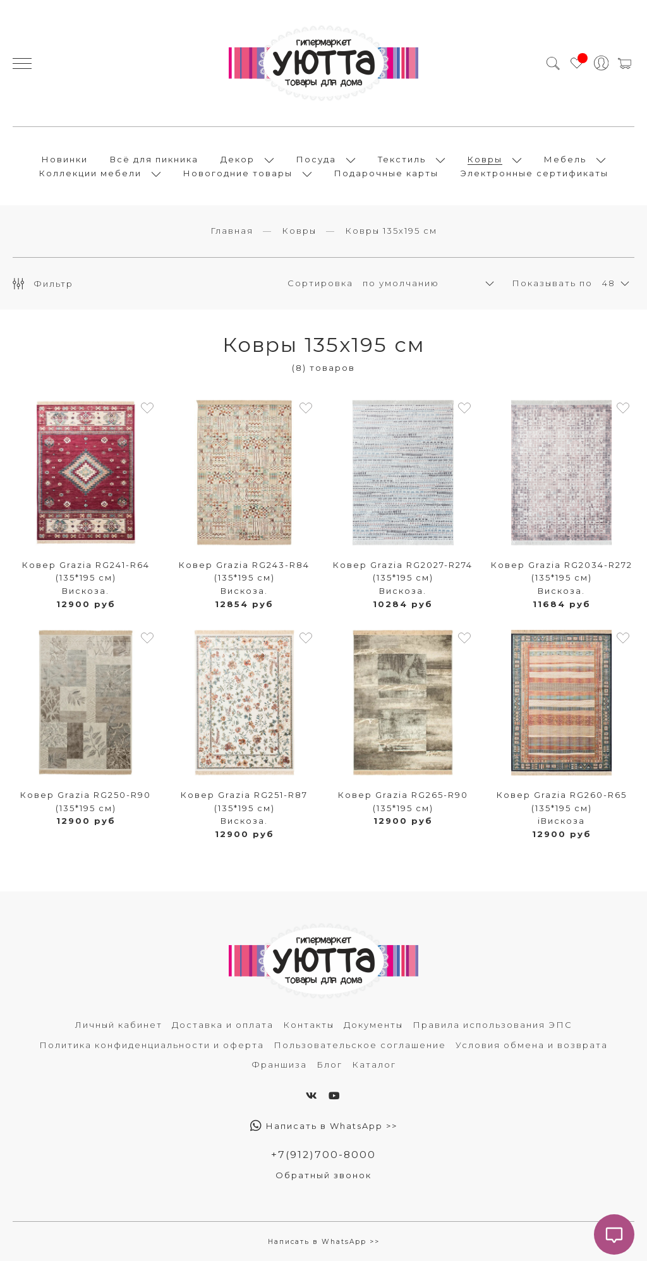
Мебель (565, 159)
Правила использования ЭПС (492, 1025)
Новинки (65, 159)
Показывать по (552, 283)
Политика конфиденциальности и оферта (151, 1045)
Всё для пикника (154, 159)
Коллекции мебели (90, 173)
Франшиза (279, 1064)
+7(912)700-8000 (323, 1155)
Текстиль (402, 159)
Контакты (308, 1025)
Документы (373, 1025)
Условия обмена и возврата (532, 1045)
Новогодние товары (238, 173)
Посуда (316, 159)
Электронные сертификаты (534, 173)
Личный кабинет (118, 1025)
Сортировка (320, 283)
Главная (231, 231)
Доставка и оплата (223, 1025)
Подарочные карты (386, 173)
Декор (238, 159)
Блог (329, 1064)
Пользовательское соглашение (360, 1045)
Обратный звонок (323, 1175)
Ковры (485, 159)
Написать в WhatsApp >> (323, 1126)
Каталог (374, 1064)
